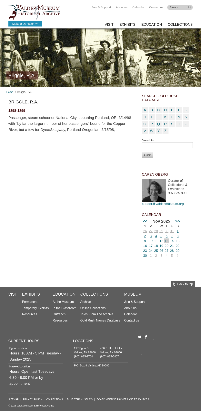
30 (166, 231)
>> (177, 221)
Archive (85, 301)
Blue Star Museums (80, 399)
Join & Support (101, 7)
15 (177, 241)
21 (172, 246)
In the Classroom (64, 308)
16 (145, 246)
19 (161, 246)
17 (151, 246)
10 (151, 241)
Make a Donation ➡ (25, 23)
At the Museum (63, 301)
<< (145, 221)
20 (166, 246)
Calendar (138, 7)
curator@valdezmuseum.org (163, 204)
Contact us (156, 7)
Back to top (183, 284)
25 (156, 251)
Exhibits (127, 24)
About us (121, 7)
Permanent (29, 301)
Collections (180, 24)
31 (172, 231)
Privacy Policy (32, 399)
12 (161, 241)
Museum (133, 294)
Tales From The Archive (96, 314)
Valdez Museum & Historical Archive (34, 12)
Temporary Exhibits (35, 308)
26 (145, 231)
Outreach (59, 314)
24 (151, 251)
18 (156, 246)
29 (161, 231)
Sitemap (13, 399)
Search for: (149, 140)
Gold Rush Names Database (100, 320)
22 (177, 246)
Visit (109, 24)
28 (156, 231)
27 (151, 231)
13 (166, 241)
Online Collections (93, 308)
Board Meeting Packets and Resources (123, 399)
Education (151, 24)
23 (145, 251)
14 (172, 241)
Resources (29, 314)
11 (156, 241)
